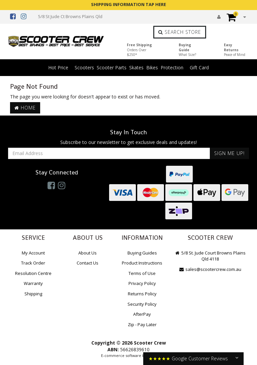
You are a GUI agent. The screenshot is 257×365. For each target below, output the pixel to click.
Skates (136, 67)
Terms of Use (142, 273)
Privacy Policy (142, 283)
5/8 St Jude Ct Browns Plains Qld (70, 16)
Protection (172, 67)
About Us (87, 253)
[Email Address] (109, 153)
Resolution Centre (33, 273)
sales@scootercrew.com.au (210, 269)
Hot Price (58, 67)
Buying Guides (142, 253)
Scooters (84, 67)
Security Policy (142, 304)
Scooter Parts (111, 67)
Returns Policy (142, 294)
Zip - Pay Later (142, 324)
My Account (33, 253)
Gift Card (199, 67)
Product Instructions (142, 263)
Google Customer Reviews (200, 358)
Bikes (152, 67)
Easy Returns (234, 50)
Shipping (33, 294)
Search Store (179, 32)
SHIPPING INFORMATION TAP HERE (128, 4)
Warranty (33, 283)
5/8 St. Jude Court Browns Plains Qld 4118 (210, 256)
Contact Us (87, 263)
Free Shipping (139, 50)
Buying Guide (187, 50)
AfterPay (142, 314)
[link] (51, 185)
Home (25, 107)
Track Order (33, 263)
